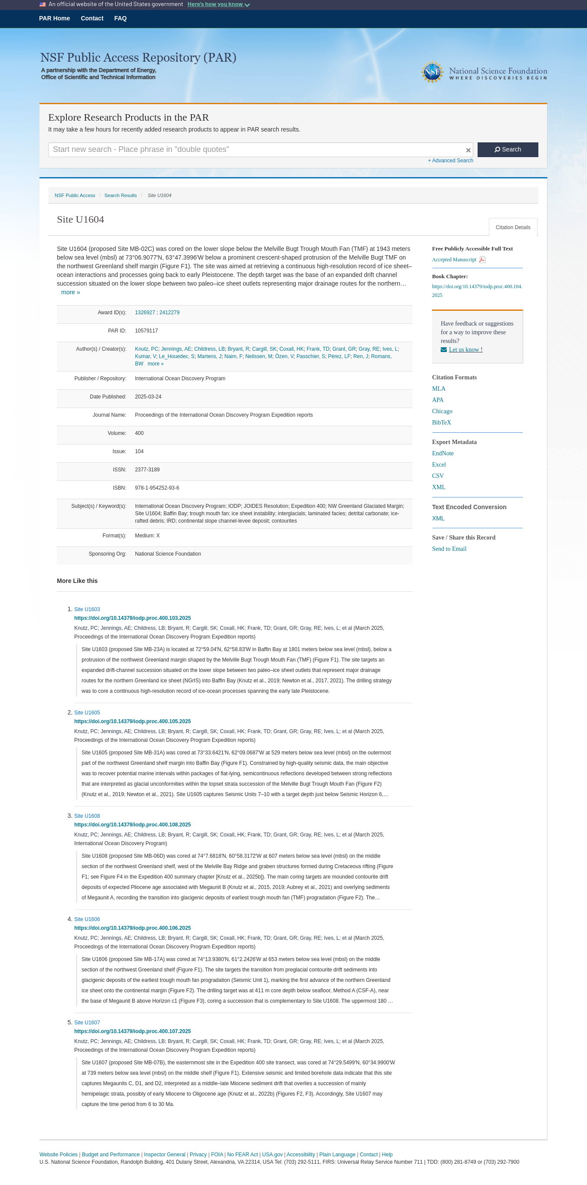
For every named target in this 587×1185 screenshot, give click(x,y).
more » (70, 292)
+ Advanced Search (450, 161)
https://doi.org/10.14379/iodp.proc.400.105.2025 (134, 721)
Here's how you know (219, 4)
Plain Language (337, 1155)
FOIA (217, 1155)
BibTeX (441, 422)
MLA (438, 388)
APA (438, 400)
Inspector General (164, 1155)
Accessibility (301, 1155)
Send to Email (449, 549)
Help (387, 1155)
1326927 (145, 312)
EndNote (443, 453)
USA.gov (272, 1155)
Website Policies (59, 1155)
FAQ (120, 18)
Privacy (198, 1155)
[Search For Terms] (260, 149)
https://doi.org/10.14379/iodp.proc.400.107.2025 (134, 1031)
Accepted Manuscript (459, 260)
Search (508, 149)
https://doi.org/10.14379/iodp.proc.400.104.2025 (477, 290)
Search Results (120, 195)
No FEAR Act (242, 1155)
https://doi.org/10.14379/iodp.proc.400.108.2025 (134, 825)
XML (438, 487)
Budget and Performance (111, 1155)
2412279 (169, 312)
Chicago (442, 411)
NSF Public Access (75, 195)
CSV (438, 476)
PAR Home (54, 18)
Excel (439, 464)
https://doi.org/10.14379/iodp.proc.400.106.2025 (134, 928)
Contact (92, 18)
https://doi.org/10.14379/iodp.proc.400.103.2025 (134, 618)
